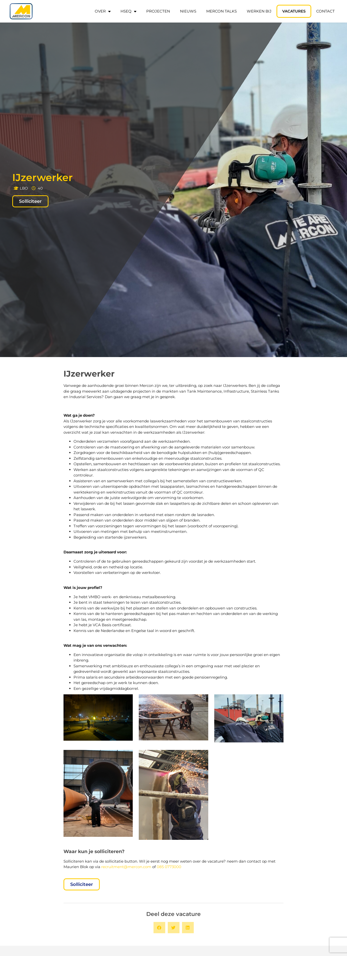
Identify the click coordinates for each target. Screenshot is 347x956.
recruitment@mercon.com (126, 866)
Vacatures (294, 11)
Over (102, 11)
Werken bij (259, 11)
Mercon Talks (221, 11)
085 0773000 (169, 866)
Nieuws (188, 11)
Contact (325, 11)
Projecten (158, 11)
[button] (159, 927)
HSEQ (128, 11)
